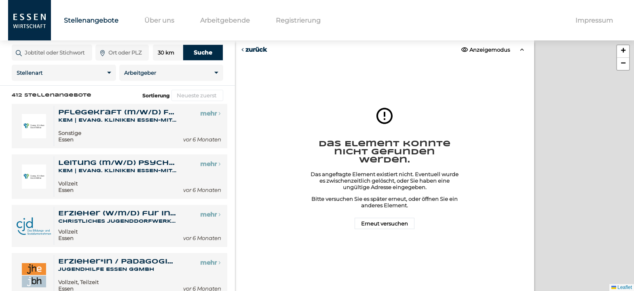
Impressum (594, 20)
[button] (623, 51)
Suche (203, 52)
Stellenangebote (91, 20)
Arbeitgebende (225, 20)
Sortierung (155, 96)
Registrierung (298, 20)
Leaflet (621, 287)
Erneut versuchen (384, 223)
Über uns (159, 20)
